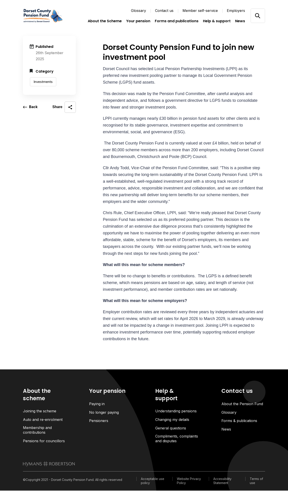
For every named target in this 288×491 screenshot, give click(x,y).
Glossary (138, 10)
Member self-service (200, 10)
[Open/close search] (257, 15)
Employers (236, 10)
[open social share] (64, 107)
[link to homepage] (49, 464)
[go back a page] (30, 107)
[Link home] (45, 15)
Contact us (164, 10)
